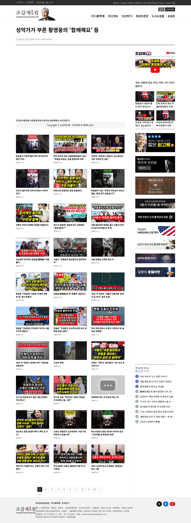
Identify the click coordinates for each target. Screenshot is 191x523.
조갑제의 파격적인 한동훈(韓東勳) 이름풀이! (32, 261)
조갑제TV (126, 16)
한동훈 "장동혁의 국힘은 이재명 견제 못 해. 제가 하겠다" (31, 295)
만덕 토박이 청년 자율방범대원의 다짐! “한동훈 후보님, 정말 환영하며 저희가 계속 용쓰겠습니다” (70, 158)
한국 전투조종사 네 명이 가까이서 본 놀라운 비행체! (107, 330)
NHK (144, 3)
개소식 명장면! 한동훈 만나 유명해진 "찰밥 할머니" (69, 226)
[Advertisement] (155, 321)
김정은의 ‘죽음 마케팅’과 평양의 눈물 (156, 396)
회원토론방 (142, 16)
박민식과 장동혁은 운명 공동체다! (68, 190)
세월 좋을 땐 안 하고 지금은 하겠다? (156, 381)
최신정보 (113, 16)
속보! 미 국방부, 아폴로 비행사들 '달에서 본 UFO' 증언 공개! (107, 295)
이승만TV (162, 3)
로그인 (20, 2)
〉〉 (100, 489)
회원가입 (30, 2)
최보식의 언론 (170, 3)
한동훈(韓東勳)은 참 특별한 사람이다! (70, 293)
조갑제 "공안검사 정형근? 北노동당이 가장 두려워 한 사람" (107, 157)
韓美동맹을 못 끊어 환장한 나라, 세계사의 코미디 (156, 391)
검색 (161, 9)
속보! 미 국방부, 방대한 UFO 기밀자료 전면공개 (32, 364)
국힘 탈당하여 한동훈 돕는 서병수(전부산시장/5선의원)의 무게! (107, 226)
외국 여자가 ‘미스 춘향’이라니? (154, 376)
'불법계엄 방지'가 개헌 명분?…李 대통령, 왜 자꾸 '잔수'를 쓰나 (157, 416)
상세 (170, 9)
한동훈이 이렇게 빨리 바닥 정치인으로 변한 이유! (32, 157)
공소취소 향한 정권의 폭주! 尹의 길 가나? (32, 433)
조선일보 (123, 3)
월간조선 (116, 3)
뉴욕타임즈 (138, 3)
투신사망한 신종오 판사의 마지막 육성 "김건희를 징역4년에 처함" (107, 433)
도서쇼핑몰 (158, 16)
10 (95, 489)
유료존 (171, 16)
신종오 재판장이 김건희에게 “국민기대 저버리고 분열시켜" (70, 433)
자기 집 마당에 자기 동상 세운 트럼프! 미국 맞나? (32, 399)
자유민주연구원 (152, 3)
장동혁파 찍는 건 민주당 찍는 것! (105, 397)
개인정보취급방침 (42, 503)
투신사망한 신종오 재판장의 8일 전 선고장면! (69, 467)
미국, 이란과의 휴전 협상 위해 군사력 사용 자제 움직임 (156, 411)
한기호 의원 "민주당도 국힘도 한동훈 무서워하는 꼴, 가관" (69, 399)
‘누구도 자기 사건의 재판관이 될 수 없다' (156, 401)
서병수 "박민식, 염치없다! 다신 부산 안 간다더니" (107, 364)
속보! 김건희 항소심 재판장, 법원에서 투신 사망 (107, 467)
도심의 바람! (59, 362)
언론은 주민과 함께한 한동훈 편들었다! (32, 225)
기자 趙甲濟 (97, 16)
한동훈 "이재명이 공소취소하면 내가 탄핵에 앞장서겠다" (70, 330)
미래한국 (130, 3)
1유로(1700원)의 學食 (150, 421)
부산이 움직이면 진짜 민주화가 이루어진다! (32, 192)
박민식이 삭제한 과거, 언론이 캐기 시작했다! (32, 467)
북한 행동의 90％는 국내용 (152, 386)
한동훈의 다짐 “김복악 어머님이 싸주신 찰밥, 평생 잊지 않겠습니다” (107, 192)
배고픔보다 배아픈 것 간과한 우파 (155, 406)
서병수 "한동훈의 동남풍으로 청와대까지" (70, 261)
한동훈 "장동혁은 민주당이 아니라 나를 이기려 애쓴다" (32, 330)
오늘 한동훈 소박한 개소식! (102, 259)
